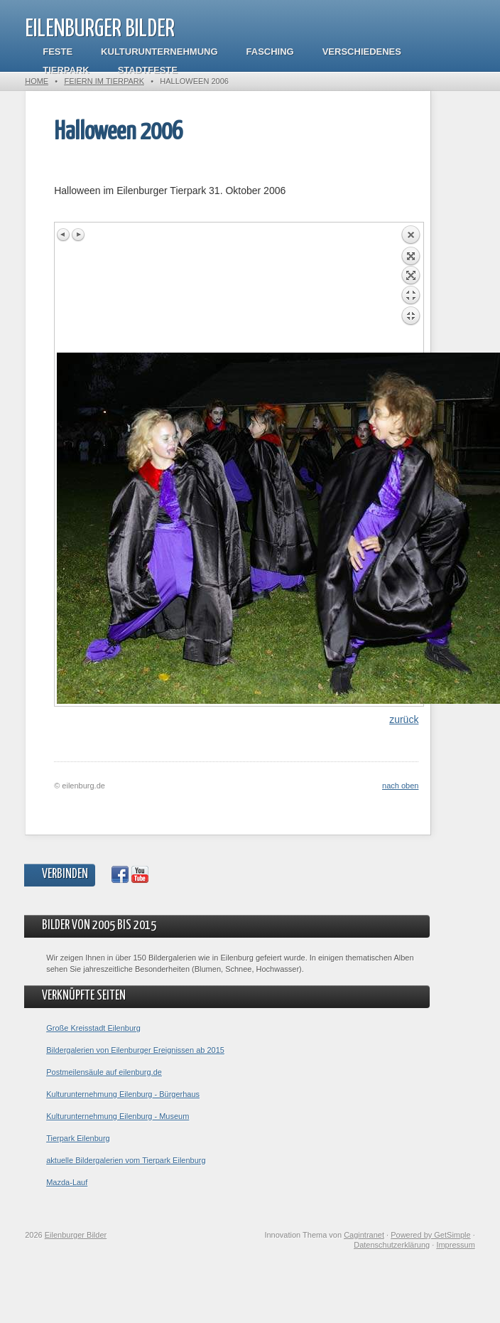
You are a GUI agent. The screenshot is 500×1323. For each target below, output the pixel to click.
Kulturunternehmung (159, 51)
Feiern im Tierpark (104, 81)
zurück (403, 719)
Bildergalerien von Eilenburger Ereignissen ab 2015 (135, 1050)
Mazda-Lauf (66, 1182)
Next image (78, 234)
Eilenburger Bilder (100, 29)
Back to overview (410, 289)
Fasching (270, 51)
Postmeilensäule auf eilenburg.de (104, 1072)
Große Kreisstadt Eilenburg (93, 1028)
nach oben (400, 785)
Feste (57, 51)
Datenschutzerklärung (392, 1245)
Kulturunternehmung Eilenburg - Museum (117, 1116)
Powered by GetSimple (431, 1235)
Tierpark (66, 70)
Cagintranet (364, 1235)
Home (36, 81)
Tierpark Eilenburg (77, 1138)
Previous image (64, 234)
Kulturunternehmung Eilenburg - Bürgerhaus (123, 1094)
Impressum (455, 1245)
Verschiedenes (361, 51)
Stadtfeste (148, 70)
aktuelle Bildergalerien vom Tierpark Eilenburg (125, 1160)
